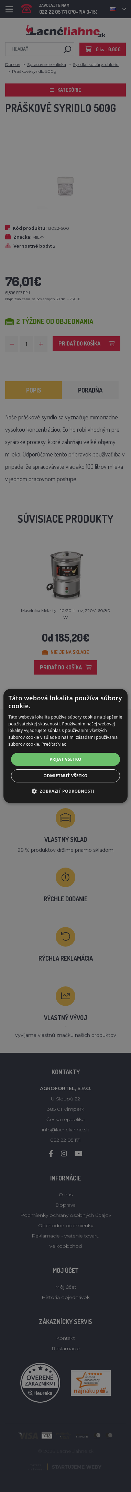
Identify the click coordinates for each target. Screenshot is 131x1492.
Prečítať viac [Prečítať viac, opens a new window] (54, 744)
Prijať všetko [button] (65, 759)
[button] (65, 791)
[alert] (65, 746)
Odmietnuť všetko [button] (65, 776)
